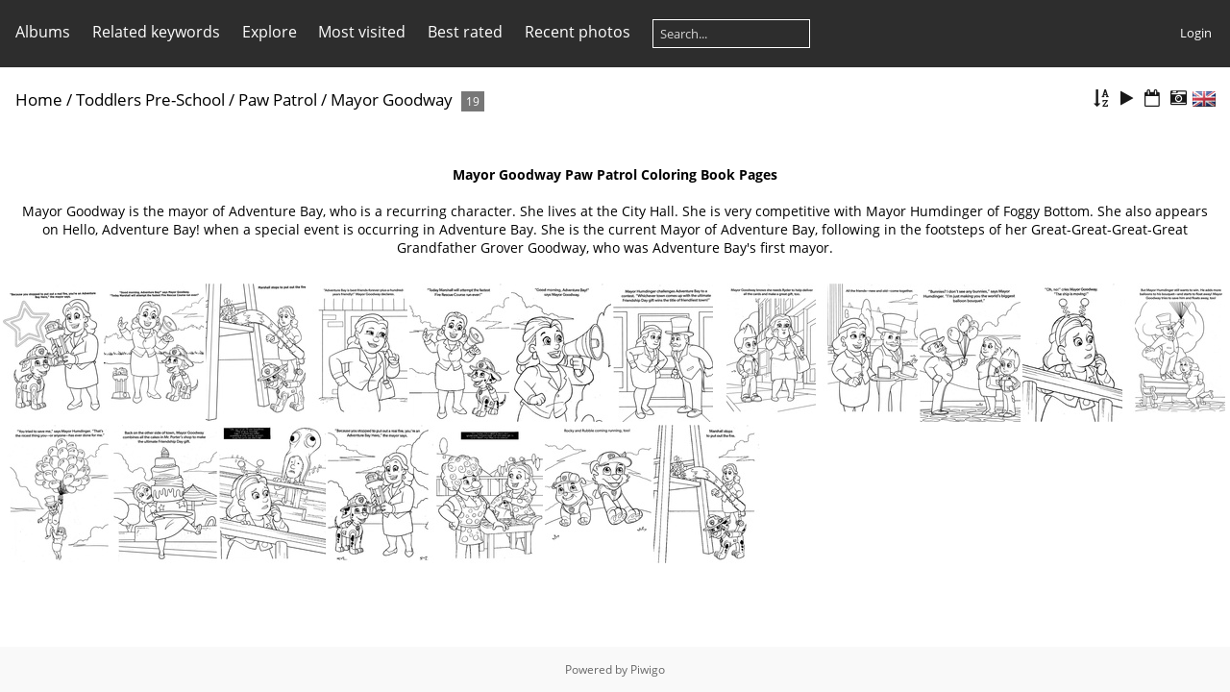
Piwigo (647, 669)
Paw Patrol (277, 99)
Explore (269, 31)
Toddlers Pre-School (150, 99)
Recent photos (577, 31)
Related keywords (156, 31)
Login (1196, 32)
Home (38, 99)
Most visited (362, 31)
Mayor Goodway (392, 99)
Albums (42, 31)
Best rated (465, 31)
